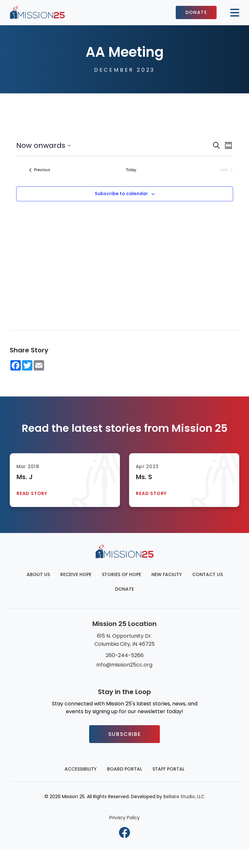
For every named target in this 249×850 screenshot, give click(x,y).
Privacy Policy (124, 817)
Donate (196, 12)
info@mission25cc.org (124, 664)
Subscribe (124, 734)
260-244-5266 (125, 655)
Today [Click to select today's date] (131, 170)
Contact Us (207, 574)
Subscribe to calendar (121, 193)
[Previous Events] (39, 170)
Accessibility (81, 769)
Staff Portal (168, 769)
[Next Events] (226, 170)
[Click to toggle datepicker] (43, 145)
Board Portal (124, 769)
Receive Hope (75, 574)
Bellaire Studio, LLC (184, 796)
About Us (38, 574)
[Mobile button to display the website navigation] (232, 12)
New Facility (166, 574)
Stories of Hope (121, 574)
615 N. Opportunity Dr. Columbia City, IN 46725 (124, 640)
